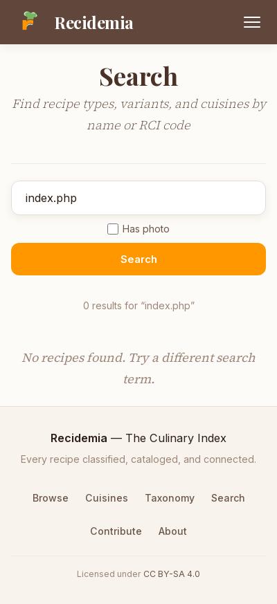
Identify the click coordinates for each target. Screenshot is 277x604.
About (173, 531)
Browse (51, 498)
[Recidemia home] (72, 22)
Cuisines (106, 498)
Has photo (138, 229)
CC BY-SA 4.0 (171, 574)
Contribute (116, 531)
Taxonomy (170, 498)
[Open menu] (252, 22)
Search (138, 259)
